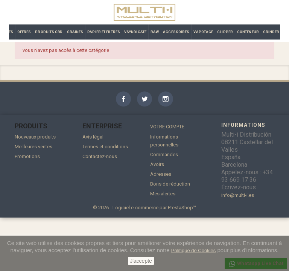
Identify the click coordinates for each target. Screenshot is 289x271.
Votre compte (167, 126)
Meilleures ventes (33, 146)
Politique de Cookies (193, 250)
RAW (155, 32)
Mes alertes (162, 193)
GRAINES (75, 32)
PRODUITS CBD (48, 32)
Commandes (164, 154)
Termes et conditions (105, 146)
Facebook (123, 99)
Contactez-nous (99, 156)
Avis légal (92, 137)
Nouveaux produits (35, 137)
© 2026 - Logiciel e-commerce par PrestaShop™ (144, 207)
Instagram (165, 99)
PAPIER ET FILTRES (103, 32)
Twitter (144, 99)
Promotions (27, 156)
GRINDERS (272, 32)
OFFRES (24, 32)
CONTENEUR (248, 32)
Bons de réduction (170, 184)
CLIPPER (225, 32)
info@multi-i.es (237, 195)
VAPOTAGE (203, 32)
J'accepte (141, 261)
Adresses (160, 174)
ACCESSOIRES (176, 32)
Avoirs (157, 164)
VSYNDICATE (135, 32)
